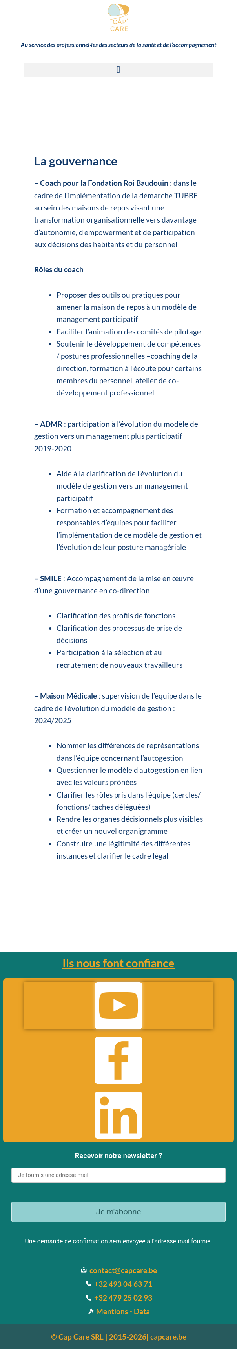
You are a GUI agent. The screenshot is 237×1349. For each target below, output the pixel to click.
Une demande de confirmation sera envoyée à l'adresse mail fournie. (118, 1241)
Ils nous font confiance (118, 963)
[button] (118, 70)
